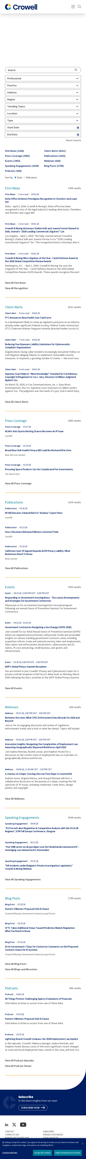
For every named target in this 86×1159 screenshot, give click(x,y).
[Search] (79, 6)
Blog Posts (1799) (54, 165)
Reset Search (73, 140)
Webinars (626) (52, 160)
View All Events (13, 688)
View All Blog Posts (15, 963)
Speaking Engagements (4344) (22, 165)
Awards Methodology (17, 1137)
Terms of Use (12, 1134)
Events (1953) (12, 160)
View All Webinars (15, 798)
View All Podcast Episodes (19, 1060)
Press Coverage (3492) (17, 155)
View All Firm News (15, 282)
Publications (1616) (55, 155)
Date (18, 177)
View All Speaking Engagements (23, 879)
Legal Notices (50, 1137)
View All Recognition (16, 288)
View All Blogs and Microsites (21, 969)
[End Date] (40, 134)
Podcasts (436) (13, 170)
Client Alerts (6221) (55, 150)
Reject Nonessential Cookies (67, 1155)
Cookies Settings (9, 1155)
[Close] (83, 1146)
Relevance (30, 177)
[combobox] (43, 70)
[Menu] (73, 6)
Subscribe (48, 1131)
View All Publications (16, 568)
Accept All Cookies (42, 1155)
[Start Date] (40, 127)
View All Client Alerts (16, 401)
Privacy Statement (53, 1134)
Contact (9, 1131)
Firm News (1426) (14, 150)
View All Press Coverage (18, 483)
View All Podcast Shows (18, 1066)
